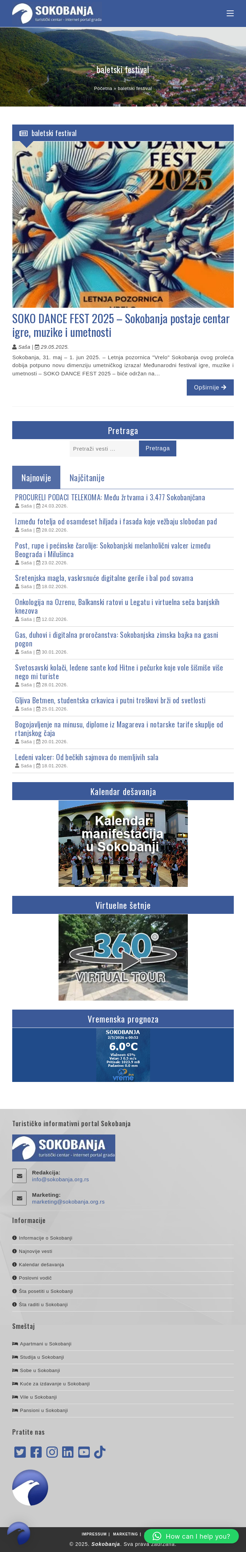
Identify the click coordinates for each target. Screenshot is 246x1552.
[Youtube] (84, 1452)
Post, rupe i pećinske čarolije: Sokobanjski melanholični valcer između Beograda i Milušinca (112, 549)
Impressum (94, 1534)
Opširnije (210, 387)
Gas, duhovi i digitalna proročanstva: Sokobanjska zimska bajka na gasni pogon (116, 639)
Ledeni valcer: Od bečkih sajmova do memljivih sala (86, 757)
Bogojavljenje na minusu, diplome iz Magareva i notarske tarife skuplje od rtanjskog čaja (119, 728)
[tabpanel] (123, 631)
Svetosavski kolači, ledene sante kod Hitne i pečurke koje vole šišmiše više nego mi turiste (119, 671)
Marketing (125, 1534)
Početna (103, 88)
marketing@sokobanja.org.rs (68, 1202)
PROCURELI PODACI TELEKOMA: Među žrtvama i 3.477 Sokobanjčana (110, 497)
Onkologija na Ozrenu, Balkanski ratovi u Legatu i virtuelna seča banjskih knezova (117, 606)
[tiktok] (100, 1452)
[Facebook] (36, 1452)
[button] (191, 1536)
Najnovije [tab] (36, 477)
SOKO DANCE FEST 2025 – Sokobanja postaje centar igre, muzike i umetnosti (121, 325)
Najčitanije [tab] (87, 477)
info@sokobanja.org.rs (60, 1179)
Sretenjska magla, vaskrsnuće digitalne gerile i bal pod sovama (104, 577)
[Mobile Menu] (230, 13)
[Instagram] (52, 1452)
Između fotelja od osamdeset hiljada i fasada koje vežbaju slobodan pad (116, 521)
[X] (20, 1452)
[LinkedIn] (68, 1452)
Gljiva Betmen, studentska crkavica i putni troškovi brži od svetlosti (110, 700)
